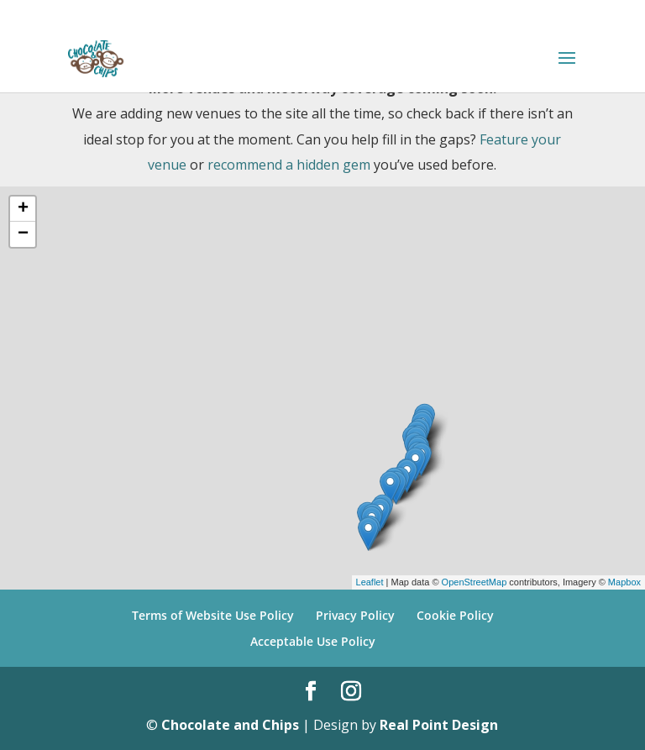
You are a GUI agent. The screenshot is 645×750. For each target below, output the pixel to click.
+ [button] (23, 209)
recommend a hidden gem (288, 164)
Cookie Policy (455, 615)
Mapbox (624, 582)
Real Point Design (439, 725)
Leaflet (370, 582)
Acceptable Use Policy (312, 641)
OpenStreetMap (474, 582)
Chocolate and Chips (230, 725)
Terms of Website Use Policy (213, 615)
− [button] (23, 234)
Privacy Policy (355, 615)
